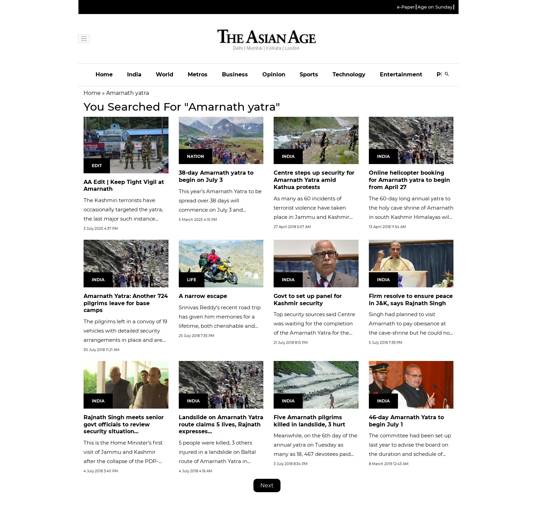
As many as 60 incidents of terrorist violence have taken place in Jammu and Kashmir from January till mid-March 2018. (311, 217)
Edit (97, 165)
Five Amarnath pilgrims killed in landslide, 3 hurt (309, 421)
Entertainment (401, 74)
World (164, 74)
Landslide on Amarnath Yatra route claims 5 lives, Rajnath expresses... (221, 424)
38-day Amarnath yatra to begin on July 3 (216, 176)
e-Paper (406, 7)
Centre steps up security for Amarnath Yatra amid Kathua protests (314, 180)
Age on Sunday (434, 7)
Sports (309, 74)
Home (104, 74)
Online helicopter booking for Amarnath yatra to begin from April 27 (409, 180)
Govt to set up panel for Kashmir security (308, 300)
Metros (198, 74)
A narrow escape (203, 296)
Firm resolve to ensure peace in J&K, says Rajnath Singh (411, 300)
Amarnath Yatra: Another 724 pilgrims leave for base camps (126, 303)
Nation (195, 156)
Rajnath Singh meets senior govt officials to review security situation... (124, 424)
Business (235, 74)
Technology (349, 74)
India (134, 74)
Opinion (273, 74)
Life (191, 279)
